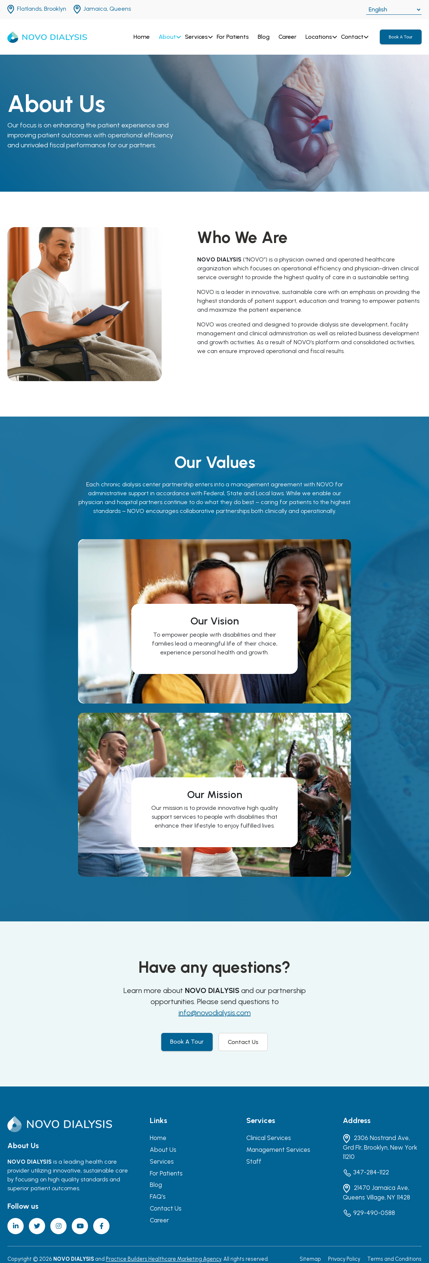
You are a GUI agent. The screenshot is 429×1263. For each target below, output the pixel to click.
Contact (352, 36)
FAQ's (158, 1196)
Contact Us (243, 1041)
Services (196, 36)
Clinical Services (268, 1138)
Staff (253, 1161)
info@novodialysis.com (215, 1012)
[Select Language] (394, 9)
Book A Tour (401, 37)
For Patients (233, 36)
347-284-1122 (366, 1172)
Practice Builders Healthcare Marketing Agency (163, 1259)
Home (142, 36)
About (167, 36)
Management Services (278, 1149)
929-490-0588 (369, 1213)
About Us (163, 1149)
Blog (264, 36)
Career (287, 36)
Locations (318, 36)
